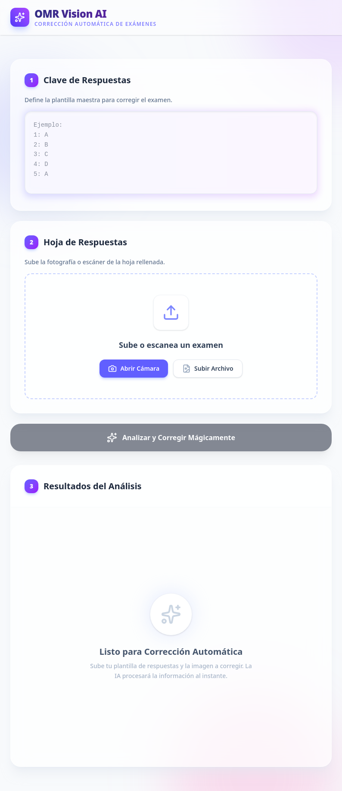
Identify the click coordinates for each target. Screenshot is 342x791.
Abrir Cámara (133, 368)
